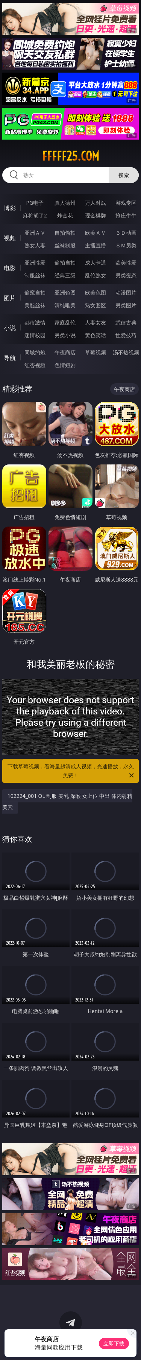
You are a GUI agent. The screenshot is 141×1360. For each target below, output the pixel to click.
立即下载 (113, 1343)
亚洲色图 (65, 292)
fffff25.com (70, 156)
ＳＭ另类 (125, 245)
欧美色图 (95, 292)
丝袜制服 (65, 245)
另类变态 (125, 275)
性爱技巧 (125, 335)
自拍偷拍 (65, 232)
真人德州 (65, 202)
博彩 (10, 208)
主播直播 (95, 245)
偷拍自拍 (65, 262)
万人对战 (95, 202)
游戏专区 (125, 202)
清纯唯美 (65, 305)
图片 (10, 298)
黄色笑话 (95, 335)
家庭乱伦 (65, 322)
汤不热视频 (126, 352)
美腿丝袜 (34, 305)
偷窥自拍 (34, 292)
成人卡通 (95, 262)
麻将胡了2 (35, 215)
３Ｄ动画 (125, 232)
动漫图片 (125, 292)
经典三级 (65, 275)
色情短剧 (65, 365)
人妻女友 (95, 322)
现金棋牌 (95, 215)
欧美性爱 (125, 262)
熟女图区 (95, 305)
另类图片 (125, 305)
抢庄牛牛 (125, 215)
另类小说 (65, 335)
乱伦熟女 (95, 275)
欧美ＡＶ (95, 232)
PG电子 (35, 202)
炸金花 (65, 215)
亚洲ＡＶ (34, 232)
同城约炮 (34, 352)
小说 (10, 328)
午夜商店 (65, 352)
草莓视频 (95, 352)
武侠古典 (125, 322)
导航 (10, 358)
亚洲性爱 (34, 262)
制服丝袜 (34, 275)
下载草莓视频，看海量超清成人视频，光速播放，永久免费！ (71, 771)
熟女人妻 (34, 245)
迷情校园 (34, 335)
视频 (10, 238)
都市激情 (34, 322)
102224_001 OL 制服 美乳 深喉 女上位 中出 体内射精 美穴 (67, 801)
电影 (10, 268)
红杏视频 (34, 365)
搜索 (123, 175)
